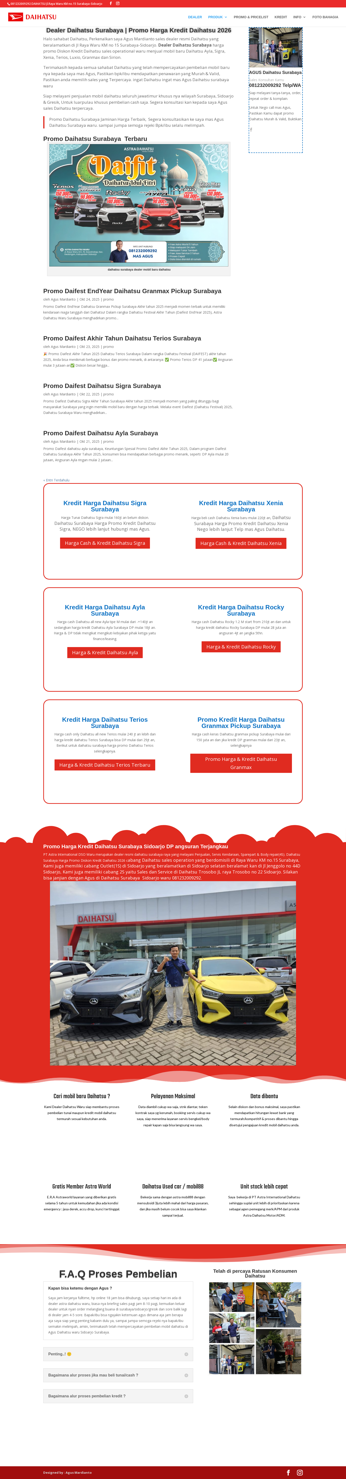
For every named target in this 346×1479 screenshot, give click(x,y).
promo (108, 299)
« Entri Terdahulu (56, 480)
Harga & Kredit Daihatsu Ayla (105, 652)
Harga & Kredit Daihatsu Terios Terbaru (104, 765)
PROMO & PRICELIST (251, 17)
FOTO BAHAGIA (325, 17)
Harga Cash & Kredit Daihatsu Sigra (105, 543)
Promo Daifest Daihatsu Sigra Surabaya (102, 385)
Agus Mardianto (63, 299)
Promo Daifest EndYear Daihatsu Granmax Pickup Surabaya (132, 291)
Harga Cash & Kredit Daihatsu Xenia (241, 543)
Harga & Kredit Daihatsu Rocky (241, 646)
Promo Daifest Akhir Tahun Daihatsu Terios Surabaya (122, 338)
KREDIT (281, 17)
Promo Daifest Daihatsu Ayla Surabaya (100, 433)
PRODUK (215, 17)
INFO (297, 17)
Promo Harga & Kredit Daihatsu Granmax (241, 763)
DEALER (195, 17)
